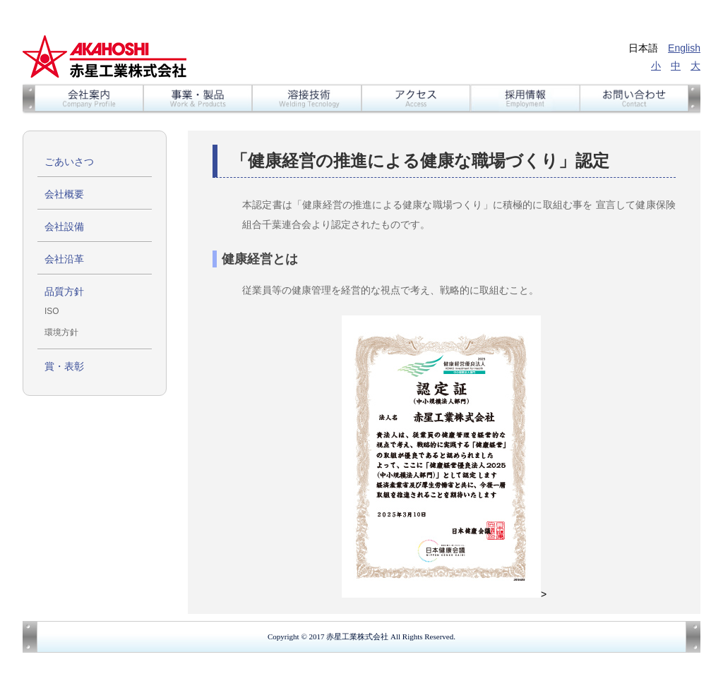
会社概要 (64, 194)
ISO (51, 311)
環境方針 (61, 332)
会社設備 (64, 226)
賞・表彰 (64, 366)
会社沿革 (64, 259)
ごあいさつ (69, 161)
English (684, 48)
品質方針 (64, 291)
